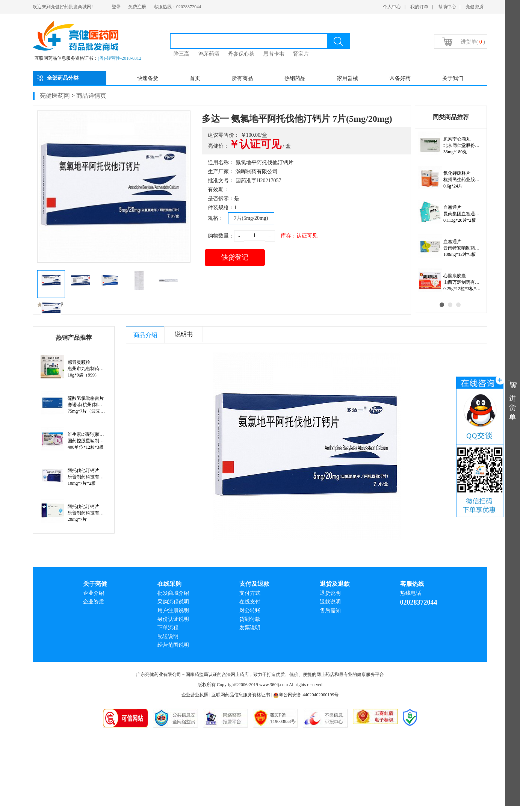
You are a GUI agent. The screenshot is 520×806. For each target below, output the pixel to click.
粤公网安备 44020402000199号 (306, 694)
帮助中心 (447, 6)
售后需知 (330, 610)
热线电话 (410, 593)
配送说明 (167, 636)
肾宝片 (301, 54)
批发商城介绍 (173, 593)
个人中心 (392, 6)
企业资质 (93, 602)
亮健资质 (475, 6)
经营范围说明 (173, 645)
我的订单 (419, 6)
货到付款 (249, 619)
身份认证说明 (173, 619)
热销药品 (294, 78)
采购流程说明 (173, 602)
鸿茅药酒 (208, 54)
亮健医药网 (55, 95)
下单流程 (167, 628)
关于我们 (452, 78)
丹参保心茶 (241, 54)
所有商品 (242, 78)
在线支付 (249, 602)
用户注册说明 (173, 610)
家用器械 (347, 78)
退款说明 (330, 602)
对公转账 (249, 610)
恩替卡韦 (273, 54)
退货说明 (330, 593)
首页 (195, 78)
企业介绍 (93, 593)
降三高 (181, 54)
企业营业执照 (195, 694)
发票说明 (249, 628)
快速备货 (147, 78)
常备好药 (400, 78)
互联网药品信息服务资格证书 (241, 694)
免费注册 (137, 6)
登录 (116, 6)
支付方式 (249, 593)
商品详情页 (91, 95)
